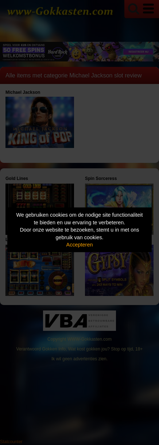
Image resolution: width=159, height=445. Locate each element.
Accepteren (79, 245)
